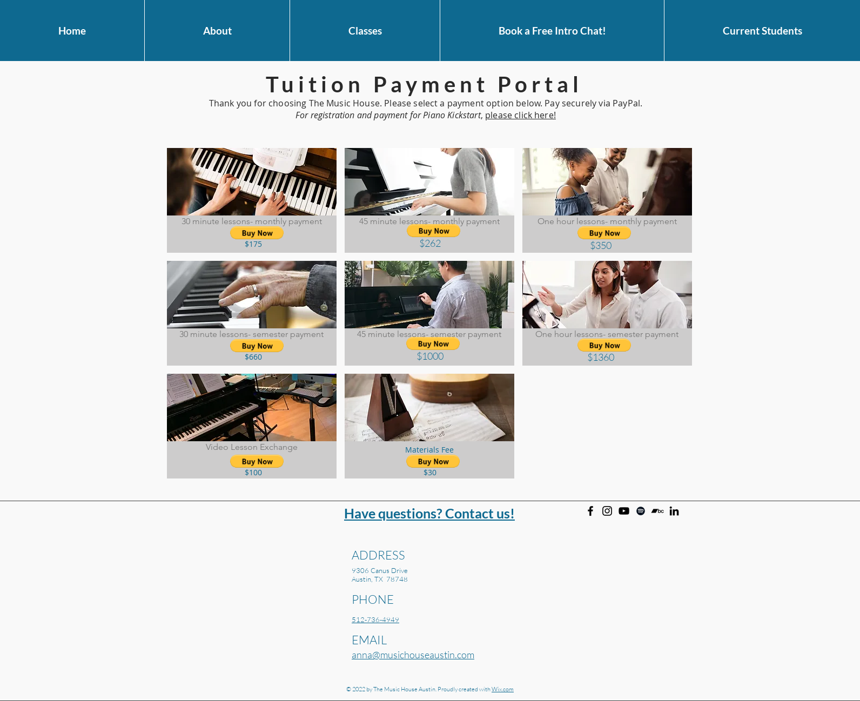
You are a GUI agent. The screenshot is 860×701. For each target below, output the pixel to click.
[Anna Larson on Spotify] (640, 510)
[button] (217, 30)
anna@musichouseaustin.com (413, 654)
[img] (252, 200)
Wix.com (503, 689)
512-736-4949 (375, 619)
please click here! (520, 115)
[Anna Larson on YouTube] (623, 510)
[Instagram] (607, 510)
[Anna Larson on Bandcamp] (657, 510)
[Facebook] (590, 510)
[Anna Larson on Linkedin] (674, 510)
